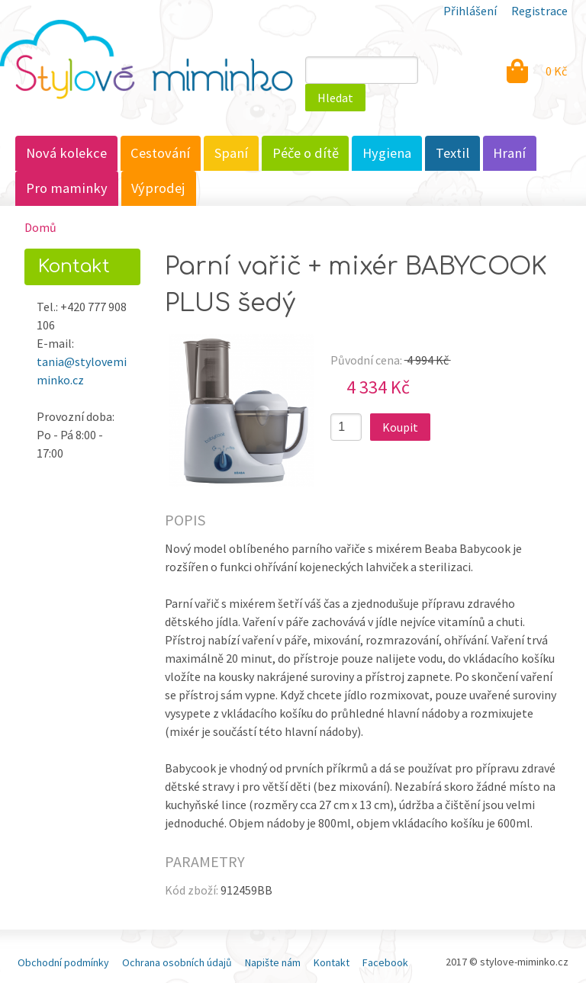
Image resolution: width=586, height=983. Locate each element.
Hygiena (386, 153)
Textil (452, 153)
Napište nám (273, 962)
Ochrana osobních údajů (177, 962)
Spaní (231, 153)
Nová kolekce (66, 153)
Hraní (509, 153)
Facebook (385, 962)
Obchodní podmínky (63, 962)
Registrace (539, 10)
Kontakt (331, 962)
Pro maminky (67, 188)
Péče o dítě (305, 153)
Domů (40, 227)
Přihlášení (470, 10)
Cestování (160, 153)
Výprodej (158, 188)
